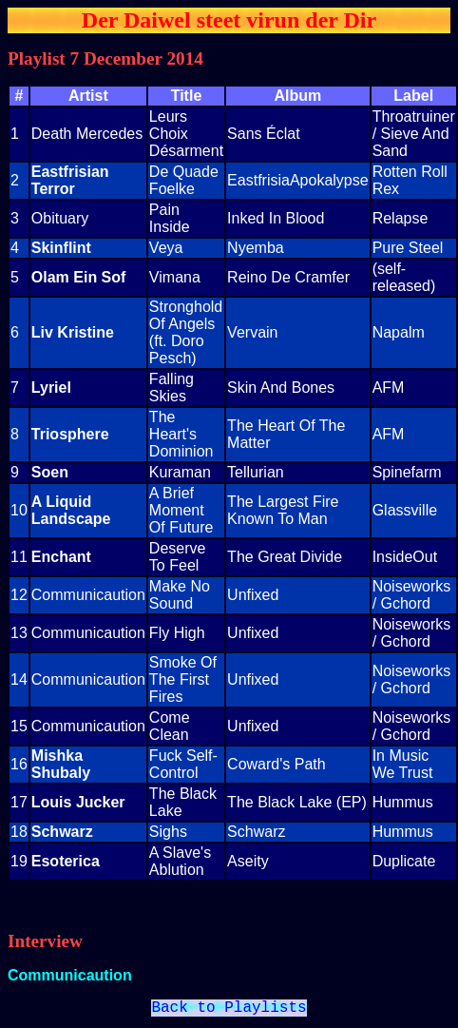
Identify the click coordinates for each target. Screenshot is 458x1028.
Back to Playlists (228, 1009)
